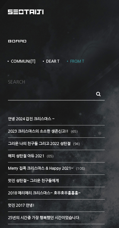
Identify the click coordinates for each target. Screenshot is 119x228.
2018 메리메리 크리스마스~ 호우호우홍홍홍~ (44, 193)
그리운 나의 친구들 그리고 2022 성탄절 (39, 144)
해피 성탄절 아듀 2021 (26, 156)
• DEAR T (50, 61)
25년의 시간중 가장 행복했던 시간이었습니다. (44, 218)
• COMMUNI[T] (20, 61)
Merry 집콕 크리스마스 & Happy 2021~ (41, 168)
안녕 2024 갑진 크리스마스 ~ (31, 119)
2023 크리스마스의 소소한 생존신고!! (38, 131)
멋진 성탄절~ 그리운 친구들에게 (33, 181)
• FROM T (75, 61)
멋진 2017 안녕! (21, 205)
